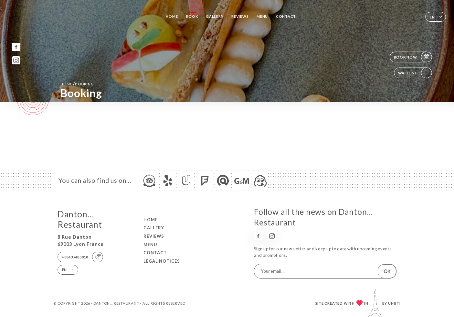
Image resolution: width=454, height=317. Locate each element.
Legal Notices (161, 261)
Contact (286, 16)
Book (192, 16)
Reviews (239, 16)
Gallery (214, 16)
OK (387, 271)
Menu (262, 16)
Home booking (77, 83)
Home (172, 16)
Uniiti (394, 303)
